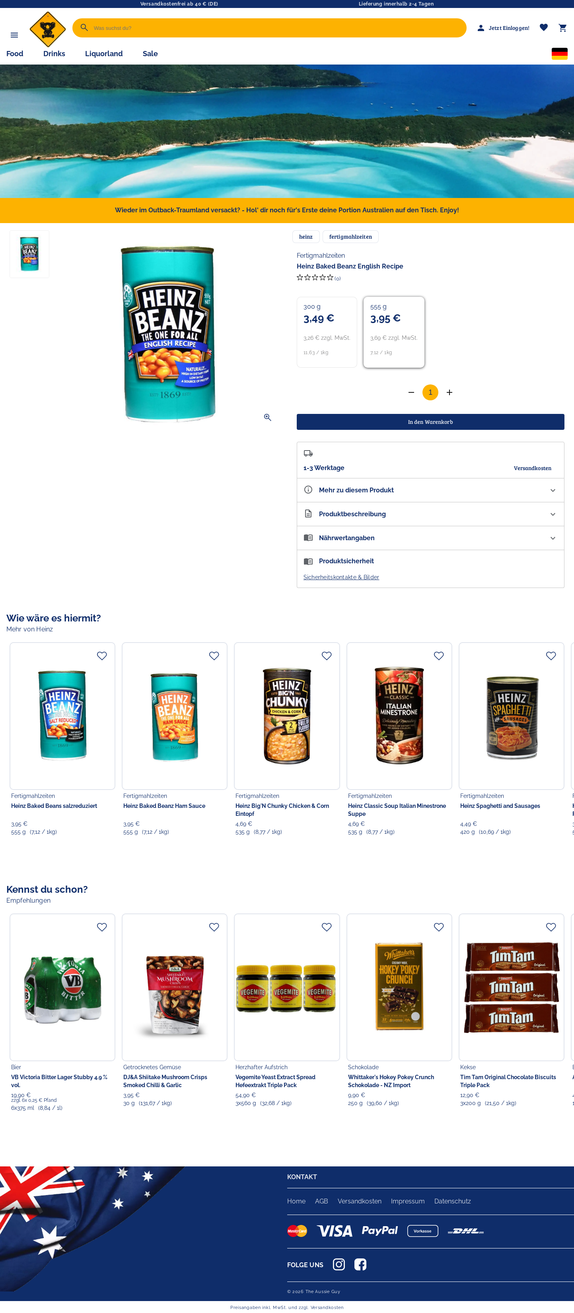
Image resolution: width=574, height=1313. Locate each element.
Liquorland (104, 53)
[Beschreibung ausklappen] (430, 514)
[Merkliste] (544, 28)
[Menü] (14, 35)
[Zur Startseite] (47, 45)
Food (14, 53)
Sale (150, 53)
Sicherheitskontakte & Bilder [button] (341, 577)
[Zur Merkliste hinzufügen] (102, 655)
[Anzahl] (430, 392)
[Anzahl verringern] (449, 392)
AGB (321, 1201)
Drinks (54, 53)
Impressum (408, 1201)
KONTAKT (302, 1177)
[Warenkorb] (563, 28)
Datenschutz (452, 1201)
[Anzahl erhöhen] (411, 392)
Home (296, 1201)
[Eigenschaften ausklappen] (430, 490)
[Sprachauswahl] (559, 55)
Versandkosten (359, 1201)
